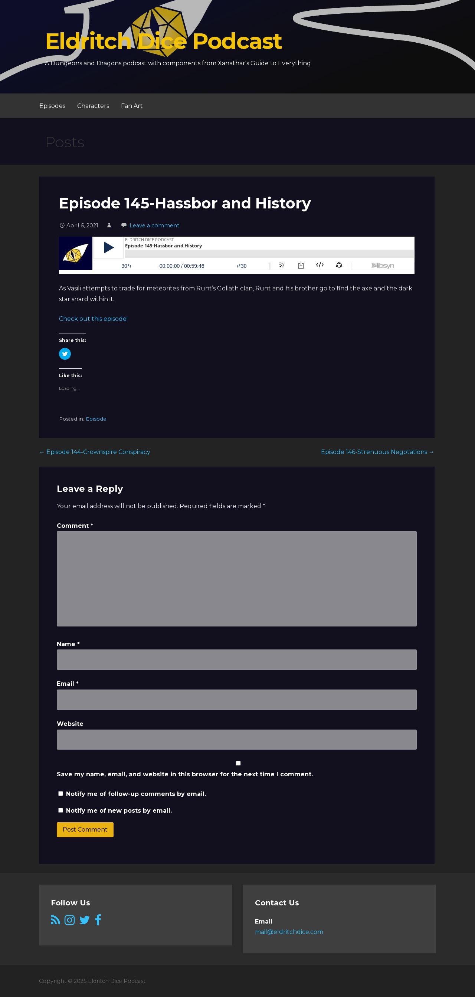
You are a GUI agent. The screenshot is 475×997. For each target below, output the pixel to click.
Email (68, 683)
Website (70, 723)
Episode (96, 419)
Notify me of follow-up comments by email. (136, 793)
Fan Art (132, 105)
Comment (75, 525)
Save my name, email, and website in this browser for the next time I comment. (185, 774)
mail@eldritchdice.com (289, 931)
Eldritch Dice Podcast (163, 41)
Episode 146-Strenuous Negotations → (378, 451)
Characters (93, 105)
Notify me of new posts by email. (119, 810)
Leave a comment (154, 225)
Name (68, 644)
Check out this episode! (93, 318)
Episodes (52, 105)
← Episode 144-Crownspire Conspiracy (94, 451)
